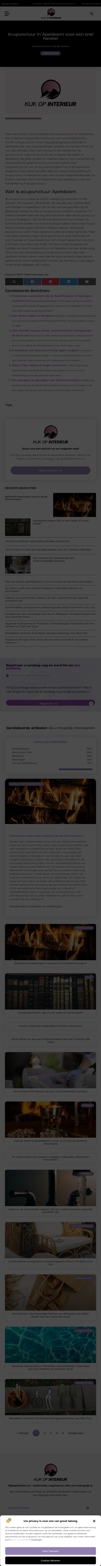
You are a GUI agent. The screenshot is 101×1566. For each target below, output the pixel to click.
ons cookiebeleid (21, 1539)
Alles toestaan (50, 1551)
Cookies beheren (50, 1560)
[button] (94, 1521)
